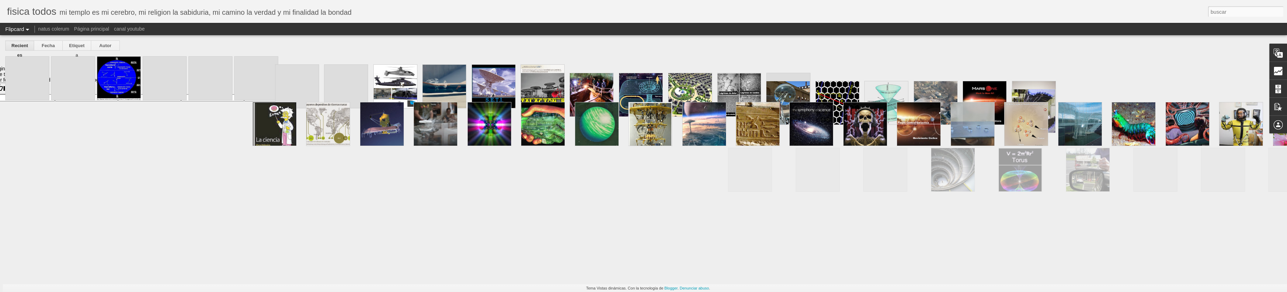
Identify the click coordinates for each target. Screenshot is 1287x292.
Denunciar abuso (694, 288)
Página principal (91, 29)
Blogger (670, 288)
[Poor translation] (25, 88)
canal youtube (129, 29)
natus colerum (53, 29)
